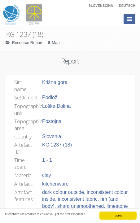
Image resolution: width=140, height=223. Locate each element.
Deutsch (127, 5)
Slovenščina (101, 5)
